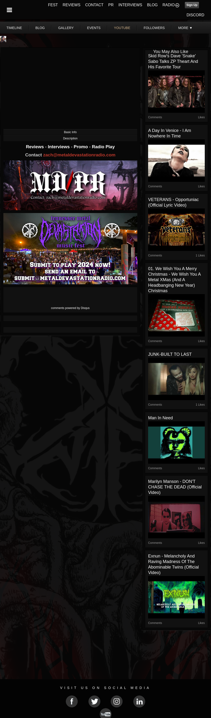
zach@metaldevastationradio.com (79, 154)
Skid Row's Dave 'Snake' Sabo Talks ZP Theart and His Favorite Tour (173, 61)
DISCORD (195, 15)
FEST (53, 5)
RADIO (169, 5)
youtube (122, 28)
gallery (65, 28)
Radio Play (103, 146)
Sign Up (192, 5)
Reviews (35, 146)
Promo (81, 146)
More (185, 28)
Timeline (14, 28)
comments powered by (70, 308)
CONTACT (94, 5)
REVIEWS (71, 5)
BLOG (152, 5)
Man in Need (160, 417)
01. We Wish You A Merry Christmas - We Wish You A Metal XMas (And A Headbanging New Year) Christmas (174, 279)
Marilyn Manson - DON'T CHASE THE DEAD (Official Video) (175, 487)
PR (111, 5)
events (94, 28)
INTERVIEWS (130, 5)
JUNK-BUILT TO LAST (170, 354)
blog (40, 28)
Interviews (59, 146)
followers (154, 28)
